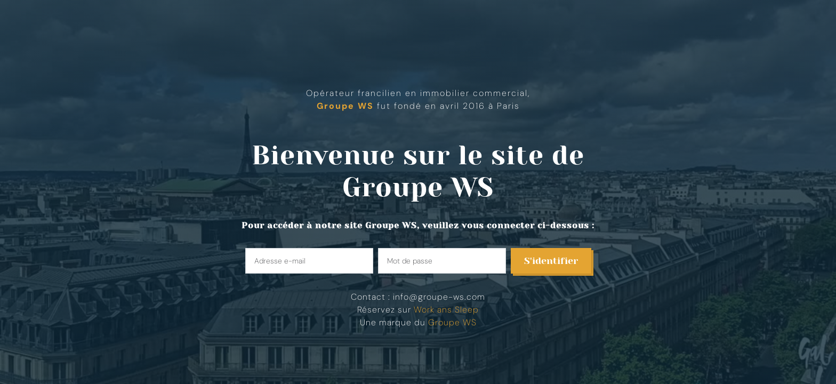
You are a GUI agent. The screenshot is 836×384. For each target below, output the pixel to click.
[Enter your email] (309, 261)
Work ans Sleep (446, 309)
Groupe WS (418, 187)
